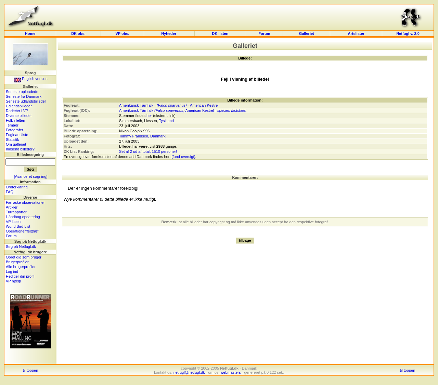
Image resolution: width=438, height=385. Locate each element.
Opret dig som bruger (23, 257)
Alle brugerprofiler (21, 267)
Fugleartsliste (17, 135)
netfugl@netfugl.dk (189, 372)
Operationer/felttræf (22, 231)
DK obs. (78, 33)
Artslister (356, 33)
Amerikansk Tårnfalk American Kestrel (166, 110)
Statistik (12, 139)
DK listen (220, 33)
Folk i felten (15, 120)
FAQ (9, 192)
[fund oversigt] (183, 157)
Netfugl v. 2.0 (408, 33)
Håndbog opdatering (23, 217)
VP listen (13, 222)
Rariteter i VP (17, 111)
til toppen (30, 370)
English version (31, 79)
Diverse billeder (19, 116)
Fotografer (14, 130)
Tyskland (166, 121)
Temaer (12, 125)
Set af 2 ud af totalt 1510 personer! (148, 151)
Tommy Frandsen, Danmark (142, 136)
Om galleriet (16, 144)
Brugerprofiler (17, 262)
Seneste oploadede (22, 92)
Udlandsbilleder (19, 106)
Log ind (12, 271)
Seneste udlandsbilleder (26, 101)
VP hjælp (13, 281)
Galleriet (306, 33)
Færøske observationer (25, 202)
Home (30, 33)
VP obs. (122, 33)
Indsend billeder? (20, 149)
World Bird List (18, 226)
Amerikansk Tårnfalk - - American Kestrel (169, 105)
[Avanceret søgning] (31, 176)
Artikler (11, 207)
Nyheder (169, 33)
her (149, 116)
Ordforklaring (17, 187)
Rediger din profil (20, 276)
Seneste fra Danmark (23, 96)
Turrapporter (16, 212)
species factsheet (231, 110)
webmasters (230, 372)
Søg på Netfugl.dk (21, 246)
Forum (264, 33)
